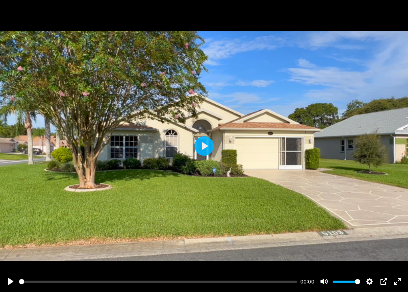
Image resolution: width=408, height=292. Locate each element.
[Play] (10, 281)
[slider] (158, 282)
